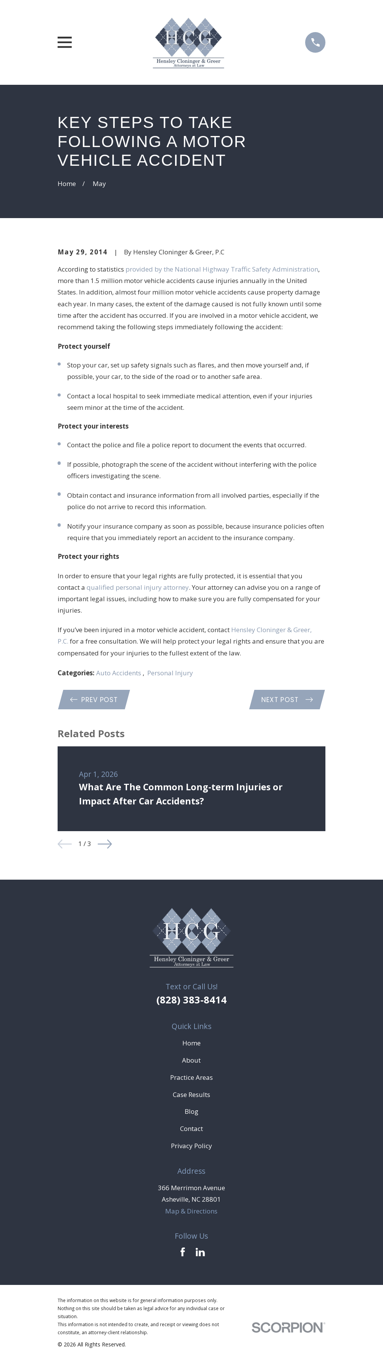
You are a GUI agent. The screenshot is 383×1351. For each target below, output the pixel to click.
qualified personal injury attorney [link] (138, 587)
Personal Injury (170, 672)
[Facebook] (182, 1252)
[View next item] (105, 844)
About (191, 1060)
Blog (191, 1112)
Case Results (191, 1095)
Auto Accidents (119, 672)
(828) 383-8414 (191, 1000)
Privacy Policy (191, 1146)
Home (191, 1043)
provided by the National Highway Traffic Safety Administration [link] (222, 269)
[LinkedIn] (200, 1252)
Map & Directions (191, 1211)
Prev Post (95, 699)
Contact (191, 1129)
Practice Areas (191, 1077)
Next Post (286, 699)
